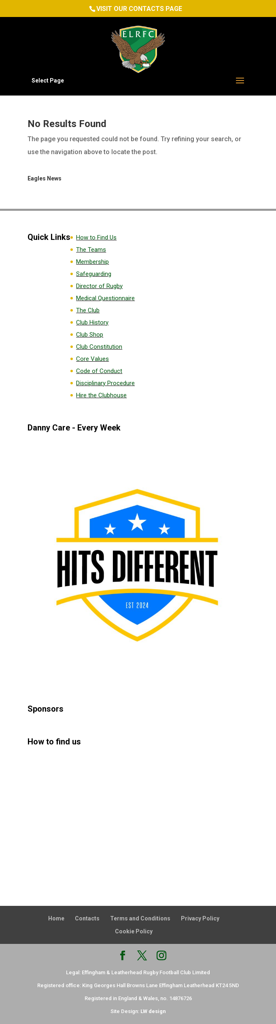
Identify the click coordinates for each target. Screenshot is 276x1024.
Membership (92, 261)
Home (56, 918)
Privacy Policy (200, 918)
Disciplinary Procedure (105, 383)
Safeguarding (93, 274)
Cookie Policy (134, 931)
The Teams (91, 249)
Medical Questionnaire (105, 298)
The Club (88, 310)
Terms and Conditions (140, 918)
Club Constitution (99, 346)
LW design (153, 1011)
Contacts (87, 918)
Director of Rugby (99, 286)
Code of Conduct (99, 371)
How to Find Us (96, 237)
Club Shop (89, 334)
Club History (92, 322)
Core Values (92, 359)
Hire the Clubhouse (101, 395)
